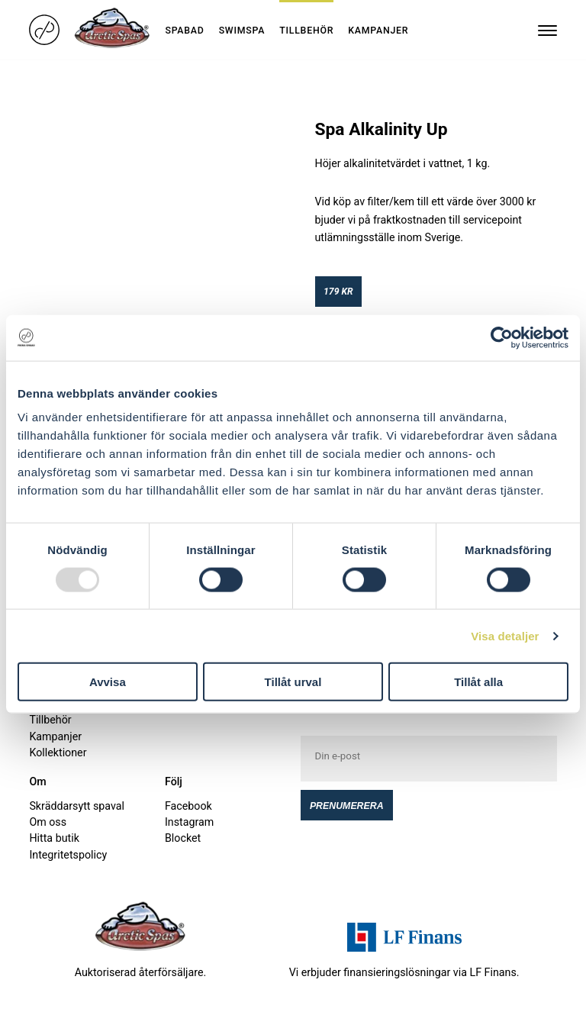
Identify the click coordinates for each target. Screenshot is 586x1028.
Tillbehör (306, 30)
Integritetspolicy (68, 855)
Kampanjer (378, 30)
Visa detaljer (505, 635)
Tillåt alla (478, 681)
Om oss (47, 822)
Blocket (183, 838)
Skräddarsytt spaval (76, 806)
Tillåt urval (293, 681)
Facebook (188, 806)
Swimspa (242, 30)
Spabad (184, 30)
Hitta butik (54, 838)
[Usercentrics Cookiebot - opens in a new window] (501, 337)
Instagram (189, 822)
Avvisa (107, 681)
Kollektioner (57, 752)
